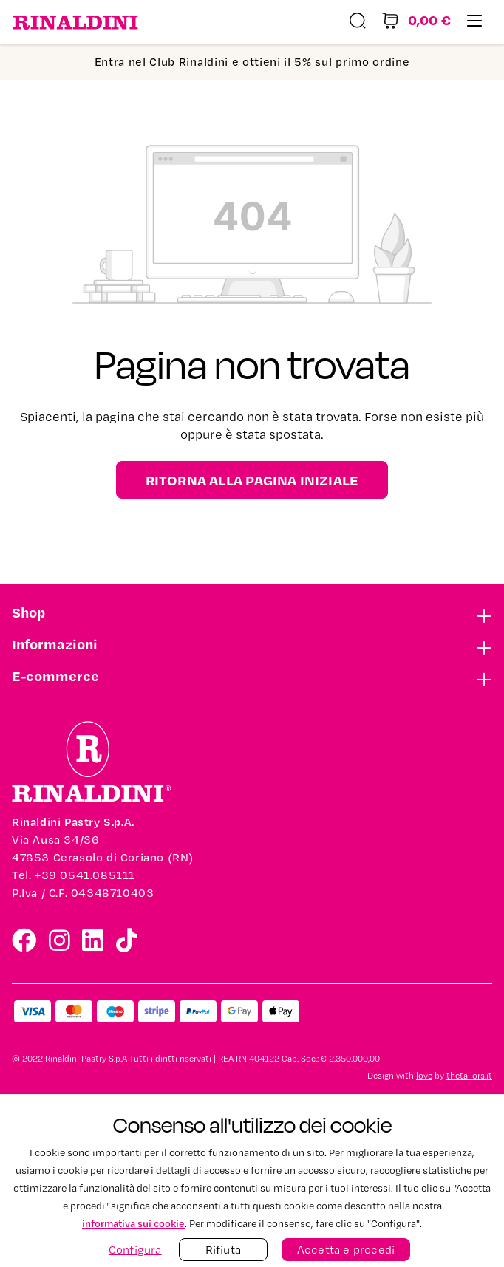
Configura (135, 1250)
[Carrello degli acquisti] (416, 22)
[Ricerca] (357, 22)
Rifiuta (223, 1250)
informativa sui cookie (133, 1223)
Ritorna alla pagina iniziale (252, 480)
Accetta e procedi (346, 1250)
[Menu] (474, 22)
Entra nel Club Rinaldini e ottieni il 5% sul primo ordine (252, 62)
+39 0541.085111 (85, 875)
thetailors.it (469, 1076)
